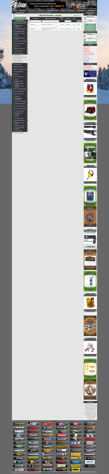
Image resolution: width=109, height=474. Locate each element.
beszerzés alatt (68, 28)
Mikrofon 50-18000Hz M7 (47, 24)
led (92, 412)
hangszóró (94, 408)
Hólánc (86, 408)
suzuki (89, 416)
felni (95, 406)
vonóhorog (90, 419)
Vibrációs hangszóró (17, 62)
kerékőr (87, 411)
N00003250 (32, 24)
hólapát (89, 408)
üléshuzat (87, 404)
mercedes (95, 412)
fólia (93, 406)
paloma (88, 413)
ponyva (92, 413)
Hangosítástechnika (17, 55)
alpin (91, 404)
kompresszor (92, 411)
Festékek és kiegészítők (18, 132)
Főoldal (30, 12)
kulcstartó (86, 412)
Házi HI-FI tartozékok (18, 58)
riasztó (95, 413)
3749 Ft (62, 24)
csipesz (95, 405)
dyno (91, 406)
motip (85, 413)
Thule (90, 417)
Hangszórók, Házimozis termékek (20, 57)
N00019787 (32, 28)
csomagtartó (87, 406)
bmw (89, 405)
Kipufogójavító (88, 415)
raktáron (68, 24)
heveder (86, 409)
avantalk (86, 405)
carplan (91, 405)
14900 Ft (62, 28)
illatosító (90, 409)
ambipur (93, 404)
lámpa (90, 412)
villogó (93, 417)
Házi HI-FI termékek (37, 12)
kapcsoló (94, 409)
